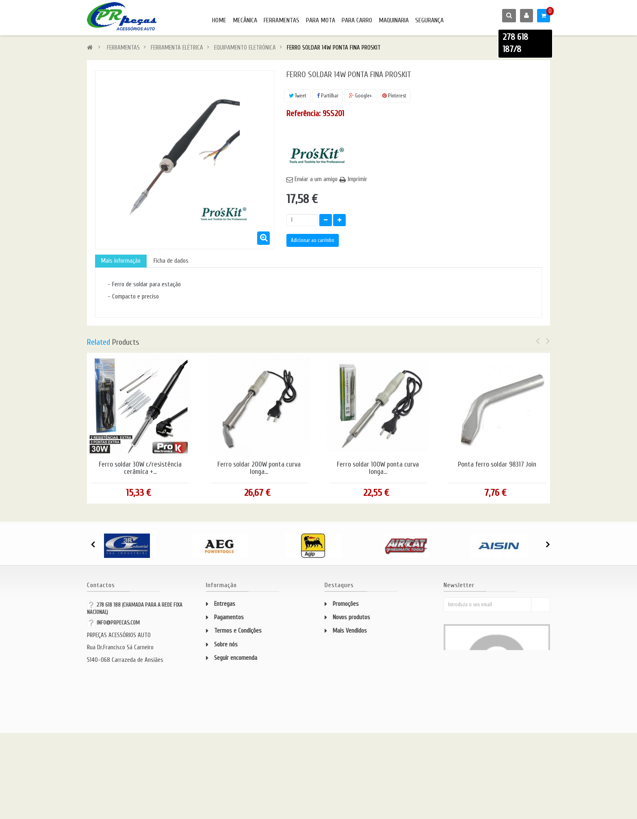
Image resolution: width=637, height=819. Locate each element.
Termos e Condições (238, 630)
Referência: (303, 113)
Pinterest (394, 96)
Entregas (224, 604)
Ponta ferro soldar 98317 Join (497, 464)
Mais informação (121, 260)
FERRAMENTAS (281, 20)
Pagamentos (229, 617)
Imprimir (357, 179)
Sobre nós (226, 644)
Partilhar (327, 96)
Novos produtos (351, 617)
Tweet (297, 96)
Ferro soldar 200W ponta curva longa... (259, 468)
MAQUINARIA (394, 20)
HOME (219, 20)
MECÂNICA (245, 20)
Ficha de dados (171, 260)
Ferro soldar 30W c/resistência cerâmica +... (140, 468)
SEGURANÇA (429, 20)
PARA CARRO (357, 20)
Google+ (360, 96)
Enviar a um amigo (316, 179)
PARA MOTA (320, 20)
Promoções (346, 604)
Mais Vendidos (350, 630)
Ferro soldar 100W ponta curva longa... (378, 468)
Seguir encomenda (235, 658)
